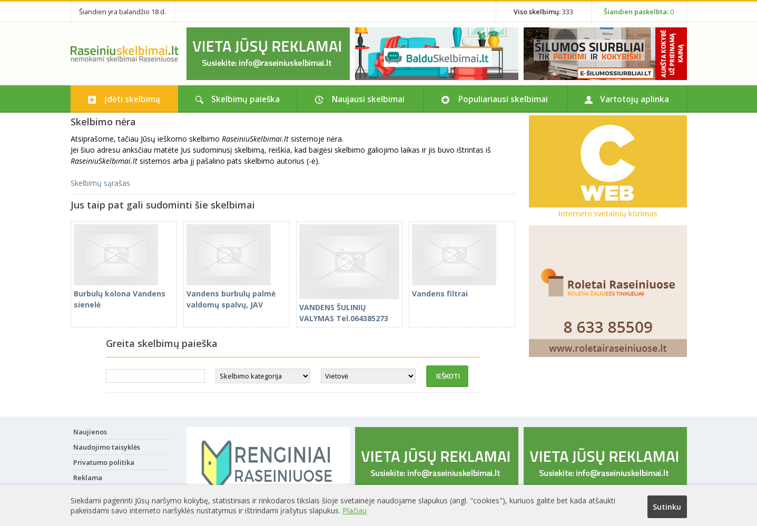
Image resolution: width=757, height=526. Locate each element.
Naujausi (368, 99)
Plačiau (354, 510)
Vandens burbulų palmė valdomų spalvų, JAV (231, 293)
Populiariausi (503, 99)
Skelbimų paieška (245, 99)
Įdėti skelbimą (132, 99)
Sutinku (667, 507)
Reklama (87, 477)
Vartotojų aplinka (634, 99)
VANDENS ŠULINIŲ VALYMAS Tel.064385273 (349, 307)
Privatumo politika (103, 462)
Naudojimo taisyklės (106, 447)
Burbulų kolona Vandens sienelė (119, 293)
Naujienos (90, 431)
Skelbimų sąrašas (100, 183)
